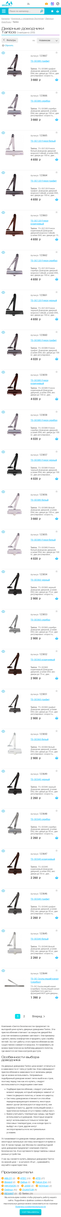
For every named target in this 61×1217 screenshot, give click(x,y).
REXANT (9, 1193)
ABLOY (8, 1178)
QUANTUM (28, 1189)
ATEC (23, 1178)
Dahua (23, 1182)
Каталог (5, 19)
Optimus (8, 1189)
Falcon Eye (41, 1182)
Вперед (37, 1016)
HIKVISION (10, 1186)
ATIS (38, 1178)
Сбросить (9, 45)
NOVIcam (44, 1186)
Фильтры (11, 40)
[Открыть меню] (4, 11)
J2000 (27, 1186)
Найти (42, 11)
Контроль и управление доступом (27, 19)
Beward (8, 1182)
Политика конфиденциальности (30, 1206)
